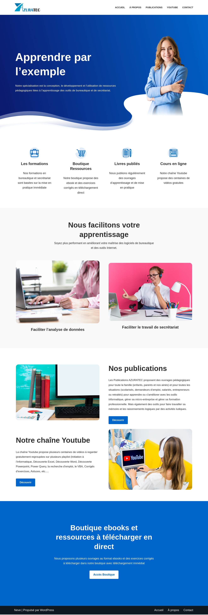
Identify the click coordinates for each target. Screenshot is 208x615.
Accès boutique (104, 575)
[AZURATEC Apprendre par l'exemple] (28, 7)
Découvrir (118, 420)
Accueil (120, 7)
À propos (135, 7)
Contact (187, 7)
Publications (153, 7)
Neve (17, 610)
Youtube (172, 7)
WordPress (47, 610)
